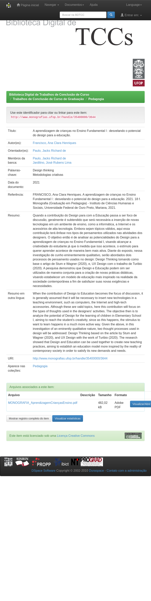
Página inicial (28, 5)
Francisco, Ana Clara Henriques (54, 143)
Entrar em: (131, 15)
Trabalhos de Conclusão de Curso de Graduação (48, 99)
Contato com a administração (127, 470)
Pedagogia (96, 99)
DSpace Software (44, 470)
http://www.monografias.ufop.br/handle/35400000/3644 (70, 358)
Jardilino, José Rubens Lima (52, 162)
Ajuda (94, 4)
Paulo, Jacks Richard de (49, 150)
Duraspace (96, 470)
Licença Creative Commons (76, 435)
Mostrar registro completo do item (29, 418)
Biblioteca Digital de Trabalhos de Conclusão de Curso (49, 94)
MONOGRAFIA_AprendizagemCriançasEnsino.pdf (42, 402)
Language (134, 4)
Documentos (74, 4)
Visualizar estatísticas (67, 418)
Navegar (52, 4)
